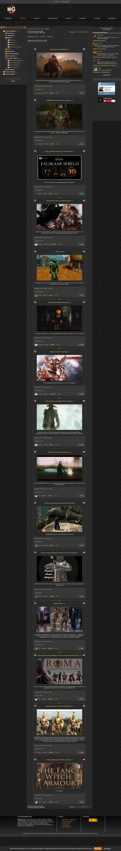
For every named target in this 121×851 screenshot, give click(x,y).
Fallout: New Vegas (14, 47)
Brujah (39, 802)
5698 (52, 596)
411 (51, 193)
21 (55, 495)
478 (52, 144)
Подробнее (107, 848)
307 (57, 752)
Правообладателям (67, 821)
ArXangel (40, 244)
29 (56, 802)
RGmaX (40, 596)
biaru (39, 648)
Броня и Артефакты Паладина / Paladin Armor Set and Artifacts (60, 552)
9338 (50, 699)
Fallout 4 (12, 45)
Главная (8, 18)
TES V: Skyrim (13, 67)
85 (58, 344)
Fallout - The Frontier (99, 49)
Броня (50, 86)
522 (57, 648)
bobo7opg (99, 51)
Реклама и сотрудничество (69, 819)
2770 (50, 495)
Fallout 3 (12, 42)
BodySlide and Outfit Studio (101, 72)
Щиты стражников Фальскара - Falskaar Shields (59, 151)
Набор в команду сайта (106, 28)
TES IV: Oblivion (14, 65)
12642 (53, 394)
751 (51, 295)
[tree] (13, 52)
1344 (51, 93)
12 (57, 144)
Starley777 (100, 43)
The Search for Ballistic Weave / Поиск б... (105, 57)
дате (37, 36)
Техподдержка (66, 825)
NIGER (39, 193)
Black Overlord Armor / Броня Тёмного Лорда (60, 401)
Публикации (53, 18)
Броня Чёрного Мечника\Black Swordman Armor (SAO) (60, 503)
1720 (52, 545)
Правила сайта (66, 823)
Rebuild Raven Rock (99, 40)
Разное (97, 18)
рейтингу (43, 36)
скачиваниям (49, 36)
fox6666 (99, 68)
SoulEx (39, 545)
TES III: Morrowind (14, 63)
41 (57, 596)
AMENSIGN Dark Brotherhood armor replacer (59, 100)
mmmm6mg (100, 35)
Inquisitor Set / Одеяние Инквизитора (59, 302)
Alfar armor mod (59, 251)
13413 (50, 648)
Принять (97, 848)
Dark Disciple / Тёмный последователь (60, 452)
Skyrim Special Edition (15, 60)
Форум (36, 18)
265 (60, 244)
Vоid (39, 495)
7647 (53, 344)
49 (57, 93)
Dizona (39, 93)
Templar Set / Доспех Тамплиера (60, 351)
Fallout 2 (11, 40)
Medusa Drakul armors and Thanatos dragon (60, 200)
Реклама (112, 18)
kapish (39, 752)
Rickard (39, 295)
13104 (53, 244)
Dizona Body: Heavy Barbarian (59, 49)
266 (59, 394)
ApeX (98, 60)
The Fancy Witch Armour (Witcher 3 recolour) (59, 759)
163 (56, 699)
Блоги (68, 18)
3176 (51, 802)
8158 (51, 752)
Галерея (82, 18)
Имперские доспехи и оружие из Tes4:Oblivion (60, 706)
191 (57, 444)
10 (55, 193)
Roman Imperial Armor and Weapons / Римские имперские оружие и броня (60, 655)
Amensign (40, 144)
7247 (51, 444)
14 (56, 295)
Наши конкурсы (107, 29)
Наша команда (66, 826)
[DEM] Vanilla (59, 603)
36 (57, 545)
